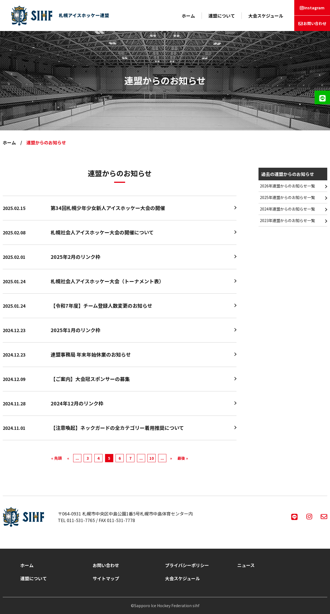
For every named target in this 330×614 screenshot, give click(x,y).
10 (151, 458)
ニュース (246, 565)
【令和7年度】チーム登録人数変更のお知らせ (101, 305)
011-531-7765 (81, 520)
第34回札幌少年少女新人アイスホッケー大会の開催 (108, 207)
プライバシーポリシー (187, 565)
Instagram (314, 7)
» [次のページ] (171, 458)
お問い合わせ (314, 23)
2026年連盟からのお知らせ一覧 (287, 186)
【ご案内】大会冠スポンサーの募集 (90, 378)
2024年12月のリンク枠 (77, 403)
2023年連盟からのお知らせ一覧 (287, 220)
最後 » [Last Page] (182, 458)
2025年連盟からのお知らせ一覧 (287, 197)
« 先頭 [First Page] (56, 458)
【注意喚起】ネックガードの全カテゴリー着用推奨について (117, 427)
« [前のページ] (68, 458)
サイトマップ (106, 578)
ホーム (188, 15)
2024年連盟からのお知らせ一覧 (287, 209)
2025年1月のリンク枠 (75, 329)
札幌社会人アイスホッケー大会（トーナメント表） (107, 281)
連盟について (221, 15)
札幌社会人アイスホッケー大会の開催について (102, 232)
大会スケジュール (265, 15)
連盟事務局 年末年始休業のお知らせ (91, 354)
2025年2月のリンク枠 (75, 256)
